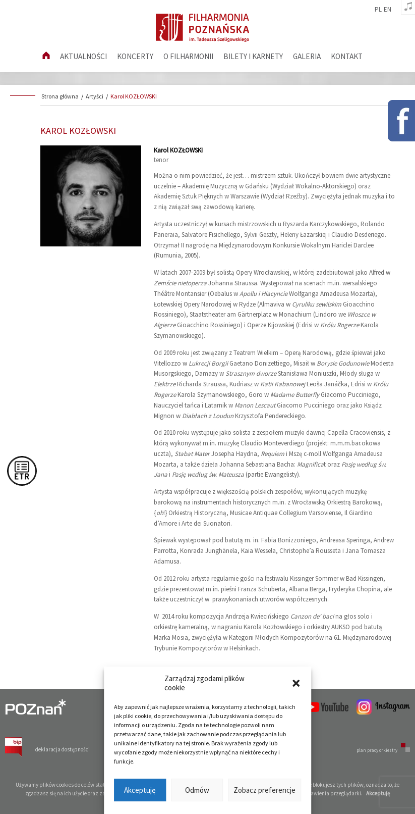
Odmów (197, 790)
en (387, 10)
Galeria (307, 56)
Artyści (94, 96)
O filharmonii (188, 56)
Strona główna (60, 96)
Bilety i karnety (253, 56)
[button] (296, 683)
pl (378, 10)
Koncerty (135, 56)
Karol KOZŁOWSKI (133, 96)
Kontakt (347, 56)
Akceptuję (139, 790)
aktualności (83, 56)
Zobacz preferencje (264, 790)
